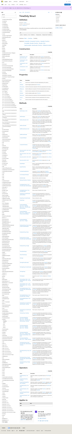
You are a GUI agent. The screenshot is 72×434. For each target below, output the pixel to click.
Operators (57, 20)
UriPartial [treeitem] (3, 396)
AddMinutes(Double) (23, 134)
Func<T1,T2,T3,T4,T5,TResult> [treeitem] (7, 99)
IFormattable (26, 43)
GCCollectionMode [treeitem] (5, 129)
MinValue (21, 93)
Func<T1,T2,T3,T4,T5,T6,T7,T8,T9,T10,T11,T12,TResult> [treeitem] (9, 114)
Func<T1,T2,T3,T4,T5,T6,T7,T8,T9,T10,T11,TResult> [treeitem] (9, 111)
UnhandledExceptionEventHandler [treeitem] (8, 380)
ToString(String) (22, 271)
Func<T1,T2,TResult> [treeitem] (5, 94)
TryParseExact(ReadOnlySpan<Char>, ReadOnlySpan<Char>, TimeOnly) (24, 326)
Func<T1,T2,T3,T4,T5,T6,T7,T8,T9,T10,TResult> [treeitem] (9, 108)
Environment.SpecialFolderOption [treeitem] (8, 68)
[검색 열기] (67, 2)
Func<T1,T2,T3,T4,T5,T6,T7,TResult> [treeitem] (8, 102)
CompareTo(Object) (23, 137)
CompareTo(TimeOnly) (23, 144)
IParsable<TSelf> (42, 43)
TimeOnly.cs (24, 25)
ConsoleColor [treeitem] (4, 21)
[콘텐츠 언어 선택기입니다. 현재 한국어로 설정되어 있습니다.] (3, 428)
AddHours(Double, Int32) (24, 119)
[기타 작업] (52, 12)
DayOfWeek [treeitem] (4, 45)
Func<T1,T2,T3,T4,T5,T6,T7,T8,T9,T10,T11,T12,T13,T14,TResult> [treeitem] (9, 120)
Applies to (57, 21)
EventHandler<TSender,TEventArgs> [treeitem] (8, 76)
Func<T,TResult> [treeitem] (5, 92)
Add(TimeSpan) (22, 116)
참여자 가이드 (23, 419)
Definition (57, 14)
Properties (57, 17)
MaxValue (21, 84)
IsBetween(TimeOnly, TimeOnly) (25, 180)
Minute (21, 91)
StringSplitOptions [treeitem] (5, 314)
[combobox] (9, 15)
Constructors (58, 15)
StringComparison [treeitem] (5, 311)
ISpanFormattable (27, 45)
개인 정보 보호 (21, 430)
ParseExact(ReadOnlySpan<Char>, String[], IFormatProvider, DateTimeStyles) (25, 212)
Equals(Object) (22, 163)
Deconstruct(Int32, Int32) (24, 160)
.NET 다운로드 (67, 4)
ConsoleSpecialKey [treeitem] (5, 27)
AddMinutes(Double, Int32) (24, 128)
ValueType (30, 38)
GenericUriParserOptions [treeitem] (6, 139)
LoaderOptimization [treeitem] (5, 206)
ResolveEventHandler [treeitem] (5, 287)
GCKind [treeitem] (3, 132)
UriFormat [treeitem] (4, 388)
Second (21, 97)
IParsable (31, 43)
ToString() (21, 258)
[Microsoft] (2, 1)
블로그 (13, 430)
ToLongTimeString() (23, 251)
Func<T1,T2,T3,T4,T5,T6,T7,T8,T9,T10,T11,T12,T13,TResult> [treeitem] (9, 117)
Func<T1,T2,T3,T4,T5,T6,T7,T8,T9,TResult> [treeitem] (9, 105)
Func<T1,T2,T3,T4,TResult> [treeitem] (6, 97)
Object (25, 38)
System (25, 22)
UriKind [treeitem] (3, 393)
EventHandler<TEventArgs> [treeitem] (7, 75)
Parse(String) (22, 200)
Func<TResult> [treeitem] (4, 91)
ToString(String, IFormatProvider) (25, 267)
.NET (23, 12)
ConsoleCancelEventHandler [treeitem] (7, 19)
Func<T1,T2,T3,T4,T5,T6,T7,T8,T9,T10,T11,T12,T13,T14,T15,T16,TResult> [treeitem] (9, 126)
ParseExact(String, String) (24, 232)
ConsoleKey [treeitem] (4, 22)
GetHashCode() (22, 177)
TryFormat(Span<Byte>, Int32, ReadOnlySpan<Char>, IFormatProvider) (25, 280)
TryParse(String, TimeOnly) (24, 313)
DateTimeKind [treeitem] (4, 41)
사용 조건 (38, 430)
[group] (36, 35)
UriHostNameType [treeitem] (5, 391)
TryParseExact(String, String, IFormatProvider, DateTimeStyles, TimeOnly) (25, 343)
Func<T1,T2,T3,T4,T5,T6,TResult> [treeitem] (7, 100)
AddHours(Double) (23, 125)
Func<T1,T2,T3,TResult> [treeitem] (6, 96)
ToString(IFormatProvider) (24, 262)
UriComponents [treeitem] (5, 385)
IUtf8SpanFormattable (47, 45)
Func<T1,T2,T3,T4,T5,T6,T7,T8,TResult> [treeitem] (8, 104)
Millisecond (22, 88)
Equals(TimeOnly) (23, 166)
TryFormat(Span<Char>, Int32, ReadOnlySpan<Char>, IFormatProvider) (25, 285)
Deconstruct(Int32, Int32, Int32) (25, 156)
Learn (20, 12)
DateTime (47, 171)
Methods (57, 18)
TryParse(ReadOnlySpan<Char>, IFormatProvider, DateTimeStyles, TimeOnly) (25, 289)
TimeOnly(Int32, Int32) (24, 66)
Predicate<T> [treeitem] (4, 273)
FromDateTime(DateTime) (24, 171)
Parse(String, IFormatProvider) (25, 198)
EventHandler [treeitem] (4, 73)
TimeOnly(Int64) (22, 70)
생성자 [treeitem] (4, 322)
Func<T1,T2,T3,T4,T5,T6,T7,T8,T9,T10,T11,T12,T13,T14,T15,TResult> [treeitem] (9, 123)
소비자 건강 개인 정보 (30, 430)
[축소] (15, 12)
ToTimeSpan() (22, 275)
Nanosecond (22, 95)
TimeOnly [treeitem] (5, 321)
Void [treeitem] (3, 417)
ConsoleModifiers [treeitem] (5, 25)
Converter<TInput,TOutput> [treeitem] (7, 35)
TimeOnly (37, 41)
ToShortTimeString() (23, 254)
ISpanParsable (34, 45)
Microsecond (22, 86)
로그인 (69, 1)
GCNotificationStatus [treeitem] (5, 136)
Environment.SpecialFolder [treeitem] (6, 67)
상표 (42, 430)
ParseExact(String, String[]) (24, 245)
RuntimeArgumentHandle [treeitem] (6, 289)
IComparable (26, 41)
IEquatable (43, 41)
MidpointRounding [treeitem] (5, 228)
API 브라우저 (27, 12)
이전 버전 (8, 430)
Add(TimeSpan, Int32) (23, 110)
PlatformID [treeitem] (4, 269)
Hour (21, 82)
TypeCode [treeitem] (4, 361)
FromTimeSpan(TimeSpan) (24, 174)
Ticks (21, 99)
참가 (17, 430)
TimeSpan (49, 275)
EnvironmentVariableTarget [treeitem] (6, 70)
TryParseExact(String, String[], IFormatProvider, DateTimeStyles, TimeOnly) (25, 358)
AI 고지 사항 (3, 430)
